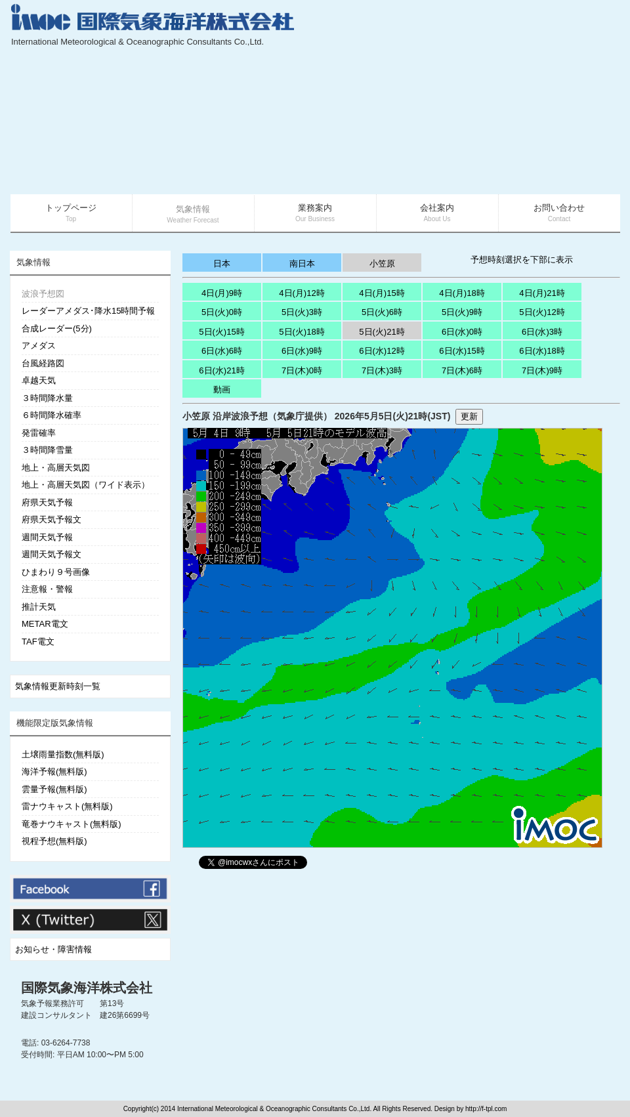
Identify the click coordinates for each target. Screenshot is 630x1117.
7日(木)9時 (542, 370)
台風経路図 (43, 363)
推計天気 (39, 607)
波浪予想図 (43, 294)
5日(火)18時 (301, 332)
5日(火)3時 (302, 312)
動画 (221, 389)
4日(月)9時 (221, 293)
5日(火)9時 (462, 312)
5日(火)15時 (221, 332)
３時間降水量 (47, 398)
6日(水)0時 (462, 332)
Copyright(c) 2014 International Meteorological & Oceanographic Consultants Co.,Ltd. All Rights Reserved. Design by (294, 1108)
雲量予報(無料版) (54, 789)
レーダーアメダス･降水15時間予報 (88, 311)
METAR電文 (45, 624)
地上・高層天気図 (56, 468)
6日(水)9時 (302, 351)
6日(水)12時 (381, 351)
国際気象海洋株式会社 (86, 987)
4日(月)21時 (541, 293)
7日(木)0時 (302, 370)
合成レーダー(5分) (57, 328)
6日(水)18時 (541, 351)
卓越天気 (39, 380)
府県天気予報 (47, 502)
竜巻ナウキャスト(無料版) (71, 824)
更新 (469, 416)
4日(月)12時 (301, 293)
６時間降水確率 (51, 415)
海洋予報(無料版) (54, 771)
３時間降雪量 (47, 450)
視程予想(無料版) (54, 841)
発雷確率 (39, 433)
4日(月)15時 (381, 293)
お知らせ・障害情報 (53, 949)
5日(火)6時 (382, 312)
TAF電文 (38, 641)
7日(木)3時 (382, 370)
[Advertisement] (502, 98)
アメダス (39, 345)
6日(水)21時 (221, 370)
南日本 (302, 263)
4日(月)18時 (461, 293)
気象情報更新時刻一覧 (57, 686)
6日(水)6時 (221, 351)
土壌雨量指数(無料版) (63, 754)
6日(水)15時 (461, 351)
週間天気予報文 (51, 554)
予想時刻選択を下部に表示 (522, 259)
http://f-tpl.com (486, 1108)
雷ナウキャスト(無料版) (67, 806)
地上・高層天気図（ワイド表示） (86, 485)
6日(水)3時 (542, 332)
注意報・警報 (47, 589)
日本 (221, 263)
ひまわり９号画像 (56, 572)
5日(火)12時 (541, 312)
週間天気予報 (47, 537)
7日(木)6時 (462, 370)
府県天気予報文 (51, 519)
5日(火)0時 (221, 312)
